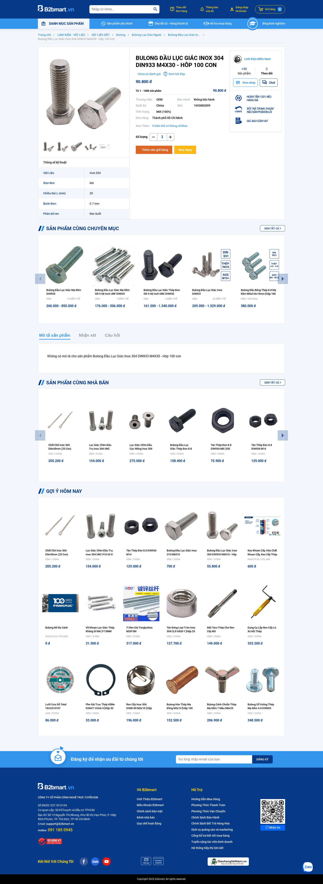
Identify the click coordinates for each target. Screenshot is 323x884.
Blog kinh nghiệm (273, 23)
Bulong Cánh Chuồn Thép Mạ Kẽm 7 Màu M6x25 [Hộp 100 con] (221, 708)
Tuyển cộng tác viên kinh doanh (212, 841)
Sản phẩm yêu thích (119, 23)
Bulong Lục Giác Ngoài (147, 34)
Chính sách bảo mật (150, 811)
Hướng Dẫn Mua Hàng (205, 799)
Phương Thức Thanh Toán (208, 805)
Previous (40, 279)
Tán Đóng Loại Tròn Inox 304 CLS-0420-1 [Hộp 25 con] (181, 631)
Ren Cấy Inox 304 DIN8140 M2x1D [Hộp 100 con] (139, 708)
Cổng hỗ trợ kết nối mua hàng (210, 835)
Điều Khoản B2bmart (150, 805)
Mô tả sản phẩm (54, 335)
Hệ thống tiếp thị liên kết (207, 848)
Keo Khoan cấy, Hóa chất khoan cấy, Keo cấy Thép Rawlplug (262, 554)
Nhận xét (87, 335)
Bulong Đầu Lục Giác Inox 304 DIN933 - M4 (186, 34)
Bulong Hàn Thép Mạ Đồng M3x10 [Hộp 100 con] (180, 708)
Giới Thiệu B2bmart (149, 799)
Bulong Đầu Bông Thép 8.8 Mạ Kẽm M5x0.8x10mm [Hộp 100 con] (258, 293)
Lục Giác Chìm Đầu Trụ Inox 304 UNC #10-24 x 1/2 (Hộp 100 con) (99, 554)
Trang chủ (44, 34)
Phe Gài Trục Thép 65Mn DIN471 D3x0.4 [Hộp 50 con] (100, 708)
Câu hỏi (112, 335)
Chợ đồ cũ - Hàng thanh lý (171, 23)
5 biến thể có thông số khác (170, 126)
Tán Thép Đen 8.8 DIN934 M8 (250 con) (221, 448)
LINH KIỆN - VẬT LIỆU (71, 34)
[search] (155, 9)
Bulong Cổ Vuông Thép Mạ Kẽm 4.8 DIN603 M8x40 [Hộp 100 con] (261, 708)
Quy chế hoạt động (149, 823)
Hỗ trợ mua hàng (221, 23)
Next (283, 279)
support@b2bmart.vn (60, 823)
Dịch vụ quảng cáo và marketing (212, 829)
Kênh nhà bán (146, 817)
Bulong (120, 34)
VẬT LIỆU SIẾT (100, 34)
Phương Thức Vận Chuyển (208, 811)
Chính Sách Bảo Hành (205, 817)
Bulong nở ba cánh (56, 627)
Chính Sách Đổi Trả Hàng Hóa (210, 823)
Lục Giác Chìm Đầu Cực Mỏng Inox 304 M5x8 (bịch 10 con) (141, 448)
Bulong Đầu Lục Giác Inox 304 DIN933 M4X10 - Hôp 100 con (222, 554)
